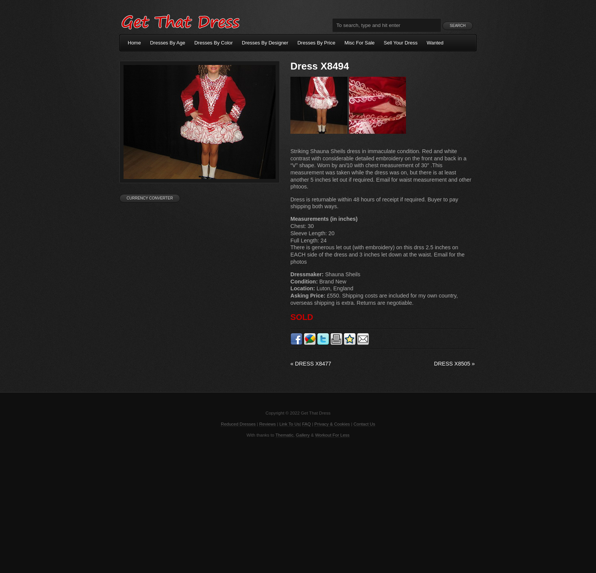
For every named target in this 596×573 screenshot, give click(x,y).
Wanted (435, 43)
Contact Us (364, 424)
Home (134, 43)
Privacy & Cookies (332, 424)
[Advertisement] (298, 504)
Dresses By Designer (265, 43)
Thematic (284, 435)
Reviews (267, 424)
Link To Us (289, 424)
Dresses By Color (213, 43)
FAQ (306, 424)
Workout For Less (332, 435)
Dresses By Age (167, 43)
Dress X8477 (310, 364)
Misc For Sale (359, 43)
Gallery (302, 435)
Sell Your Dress (401, 43)
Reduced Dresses (238, 424)
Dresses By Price (316, 43)
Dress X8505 (454, 364)
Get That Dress (180, 20)
